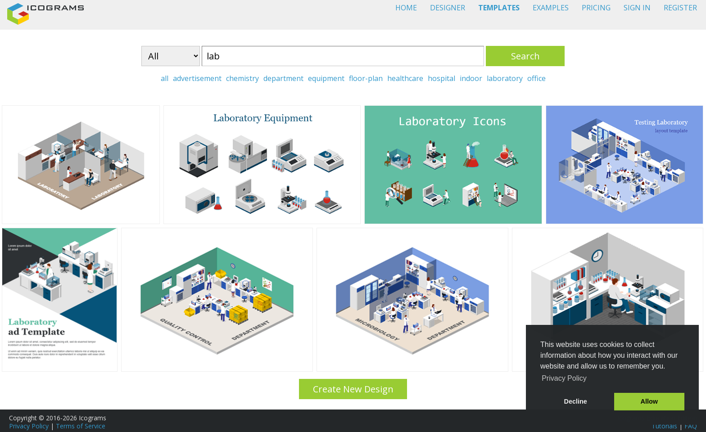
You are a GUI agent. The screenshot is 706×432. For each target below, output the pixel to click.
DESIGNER (447, 8)
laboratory (505, 78)
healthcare (405, 78)
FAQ (690, 426)
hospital (441, 78)
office (536, 78)
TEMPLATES (499, 8)
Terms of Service (80, 426)
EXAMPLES (551, 8)
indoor (471, 78)
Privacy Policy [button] (564, 378)
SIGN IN (637, 8)
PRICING (596, 8)
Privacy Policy (29, 426)
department (283, 78)
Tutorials (664, 426)
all (164, 78)
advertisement (197, 78)
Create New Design (353, 389)
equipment (326, 78)
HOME (406, 8)
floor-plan (366, 78)
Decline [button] (575, 401)
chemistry (242, 78)
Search (525, 56)
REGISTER (680, 8)
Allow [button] (649, 401)
